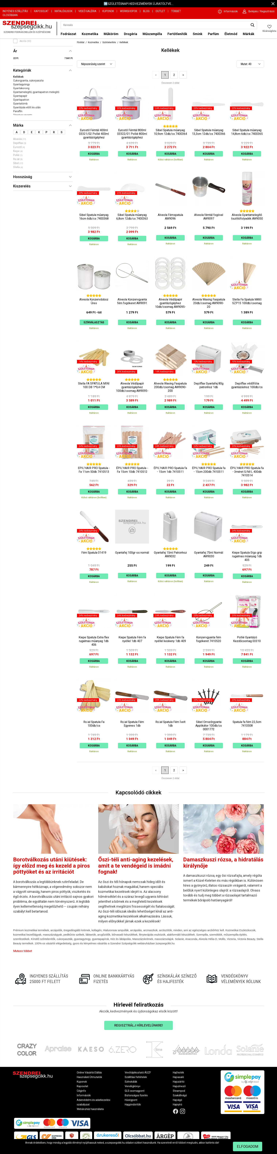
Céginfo (81, 1090)
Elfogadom (247, 1146)
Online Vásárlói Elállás (89, 1072)
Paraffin (17, 111)
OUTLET (160, 11)
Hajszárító (178, 1081)
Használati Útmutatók (89, 1077)
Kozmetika (90, 34)
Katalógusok (63, 11)
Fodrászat (68, 34)
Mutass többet (22, 951)
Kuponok (108, 11)
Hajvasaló (178, 1077)
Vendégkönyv (132, 1086)
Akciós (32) (25, 41)
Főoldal (80, 42)
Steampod (179, 1090)
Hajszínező (179, 1086)
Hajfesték (178, 1072)
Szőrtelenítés (109, 42)
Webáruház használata (90, 1109)
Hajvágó (177, 1099)
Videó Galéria (87, 11)
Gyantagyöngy (21, 84)
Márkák (248, 34)
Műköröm (111, 34)
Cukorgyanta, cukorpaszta (28, 80)
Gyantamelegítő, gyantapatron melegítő (36, 92)
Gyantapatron (21, 99)
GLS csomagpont (134, 1090)
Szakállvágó (180, 1095)
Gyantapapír (20, 95)
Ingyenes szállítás (15, 11)
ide (216, 1142)
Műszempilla (152, 34)
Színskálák (131, 1081)
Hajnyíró (177, 1104)
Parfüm (213, 34)
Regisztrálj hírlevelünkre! (138, 1025)
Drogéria (130, 34)
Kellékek (18, 76)
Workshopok (128, 11)
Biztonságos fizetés (136, 1095)
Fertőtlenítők (177, 34)
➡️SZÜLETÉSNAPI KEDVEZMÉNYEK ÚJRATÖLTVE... (138, 3)
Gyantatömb (20, 103)
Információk (84, 1095)
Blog (146, 11)
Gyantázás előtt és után (27, 107)
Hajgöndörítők (133, 1104)
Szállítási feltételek (136, 1077)
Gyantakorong (21, 88)
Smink (197, 34)
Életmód (231, 34)
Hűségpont (131, 1099)
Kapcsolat (41, 11)
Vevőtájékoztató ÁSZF (138, 1072)
